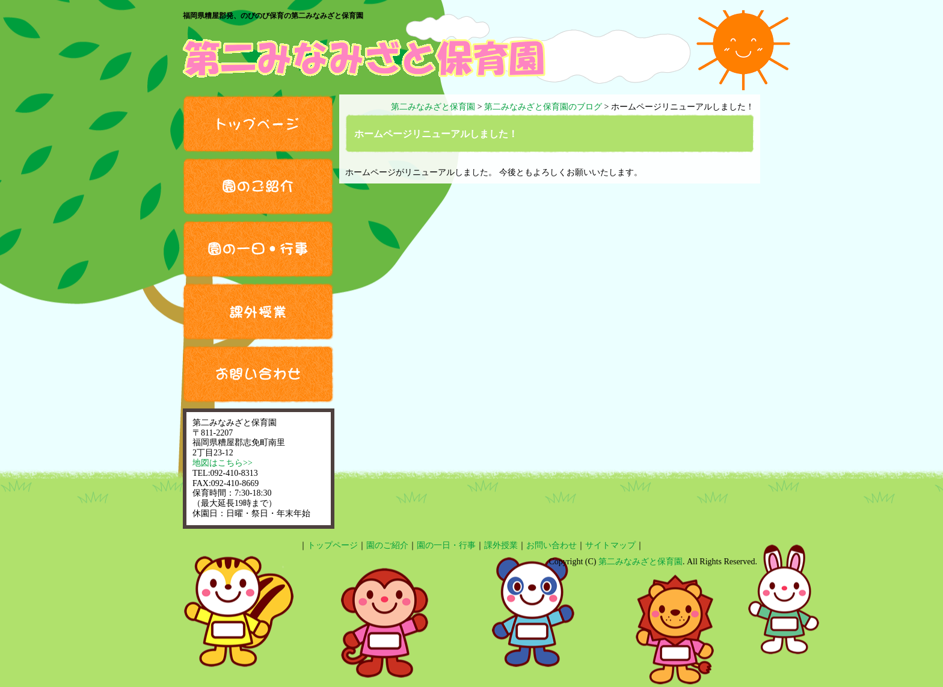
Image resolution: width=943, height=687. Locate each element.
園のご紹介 (258, 186)
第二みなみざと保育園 (640, 561)
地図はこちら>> (222, 462)
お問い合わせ (258, 374)
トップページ (258, 123)
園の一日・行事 (258, 249)
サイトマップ (610, 545)
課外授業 (258, 311)
